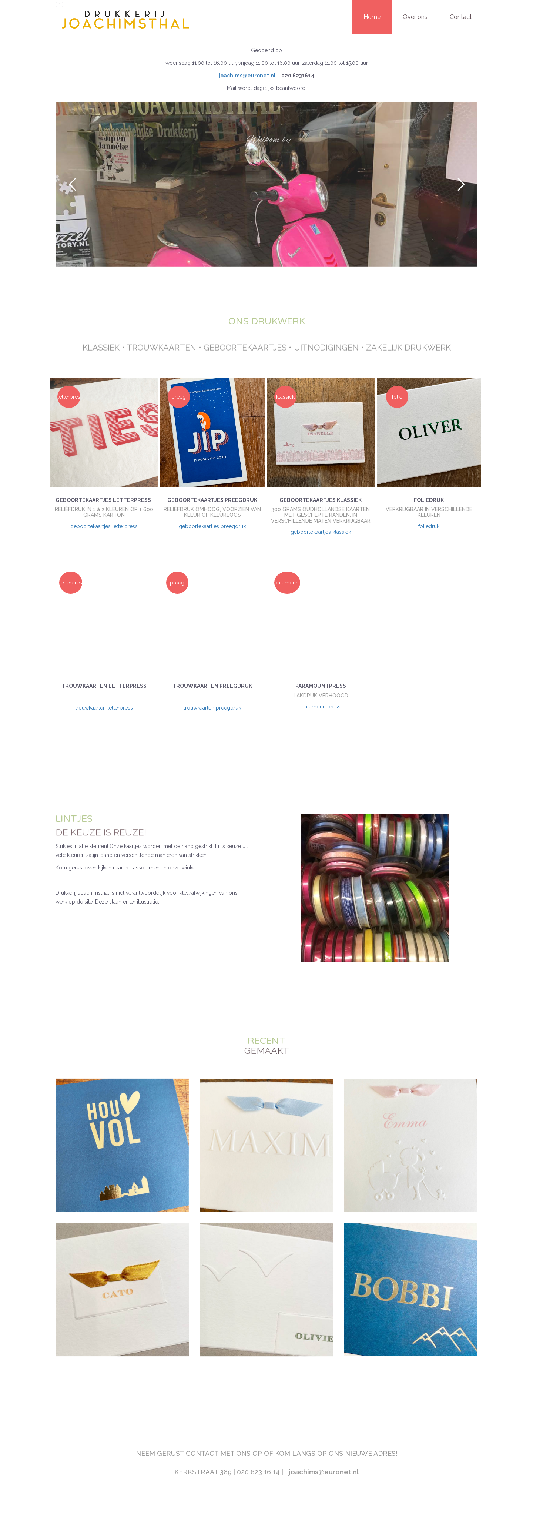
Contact (461, 16)
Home (372, 16)
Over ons (415, 16)
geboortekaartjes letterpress (104, 526)
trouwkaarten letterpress (104, 708)
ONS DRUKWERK (266, 321)
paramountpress (321, 707)
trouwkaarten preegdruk (212, 708)
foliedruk (428, 526)
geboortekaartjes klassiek (321, 532)
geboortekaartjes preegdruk (212, 526)
